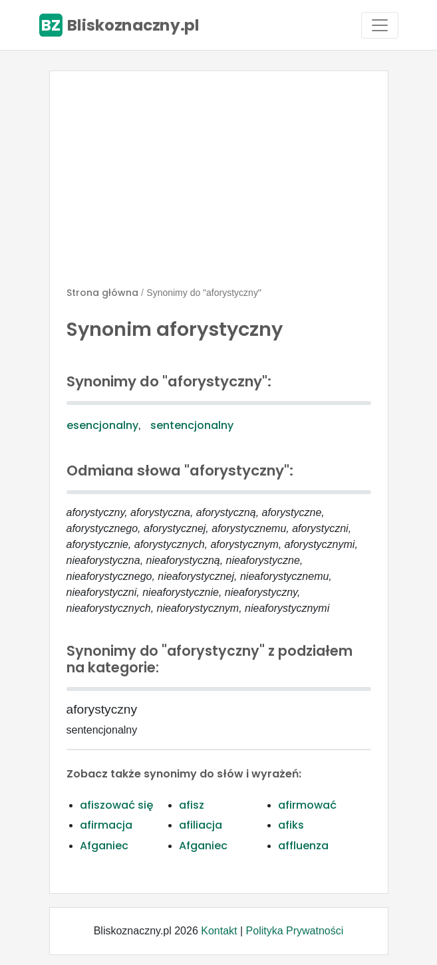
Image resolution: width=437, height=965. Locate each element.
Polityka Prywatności (295, 930)
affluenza (303, 845)
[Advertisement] (219, 184)
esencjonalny (102, 425)
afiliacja (200, 825)
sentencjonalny (191, 425)
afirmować (307, 805)
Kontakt (219, 930)
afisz (191, 805)
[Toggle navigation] (379, 25)
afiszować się (116, 805)
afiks (291, 825)
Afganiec (104, 845)
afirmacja (106, 825)
